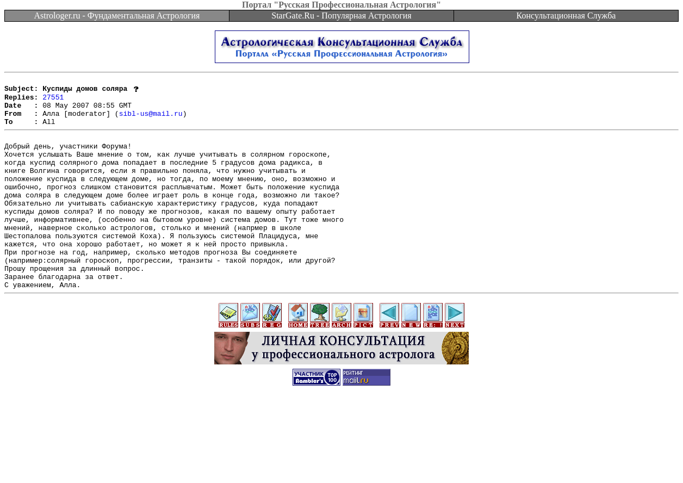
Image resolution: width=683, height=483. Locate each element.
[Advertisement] (341, 458)
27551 (53, 101)
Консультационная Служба (566, 15)
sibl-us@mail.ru (151, 121)
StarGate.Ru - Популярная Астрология (341, 15)
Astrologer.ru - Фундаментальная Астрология (117, 15)
